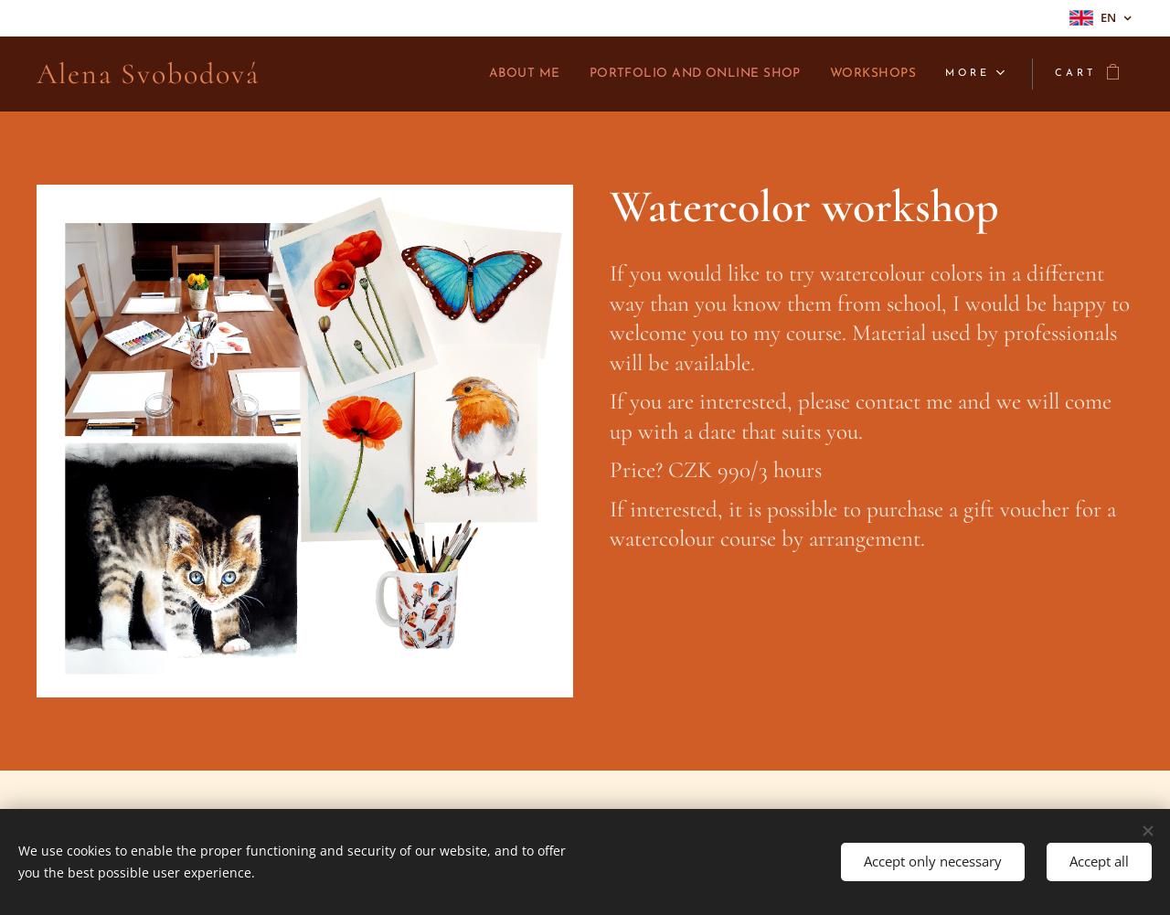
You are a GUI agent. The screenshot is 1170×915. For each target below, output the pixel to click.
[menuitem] (475, 74)
